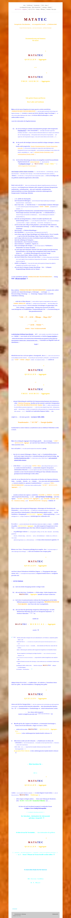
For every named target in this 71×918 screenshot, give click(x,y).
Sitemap (24, 914)
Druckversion (17, 914)
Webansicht (55, 914)
